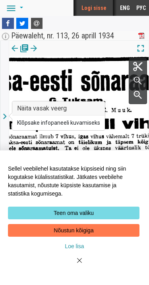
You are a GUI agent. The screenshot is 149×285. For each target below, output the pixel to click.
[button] (13, 8)
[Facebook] (8, 23)
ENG (125, 8)
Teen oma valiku (74, 213)
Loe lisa (74, 246)
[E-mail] (37, 23)
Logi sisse (93, 8)
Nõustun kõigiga (73, 230)
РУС (141, 8)
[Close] (74, 265)
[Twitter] (22, 23)
